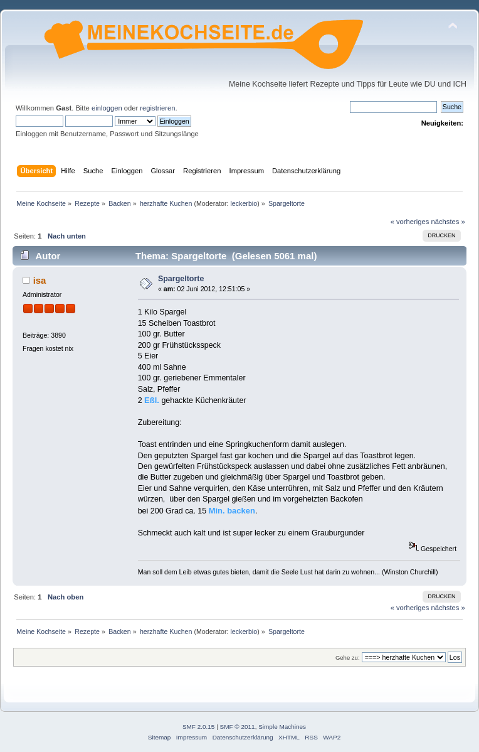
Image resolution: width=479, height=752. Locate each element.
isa (39, 280)
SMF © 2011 (237, 726)
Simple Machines (282, 726)
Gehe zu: (347, 657)
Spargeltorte (181, 278)
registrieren (157, 108)
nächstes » (448, 221)
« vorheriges (410, 221)
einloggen (107, 108)
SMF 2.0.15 (198, 726)
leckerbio (243, 203)
